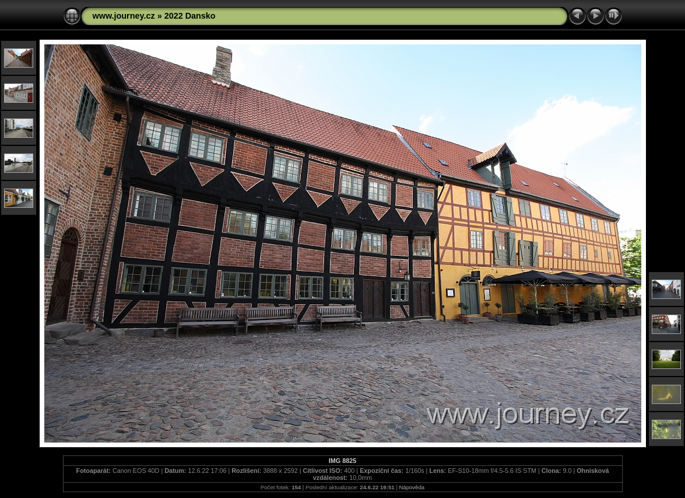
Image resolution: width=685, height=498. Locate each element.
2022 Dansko (190, 15)
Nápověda (411, 487)
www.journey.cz (124, 15)
